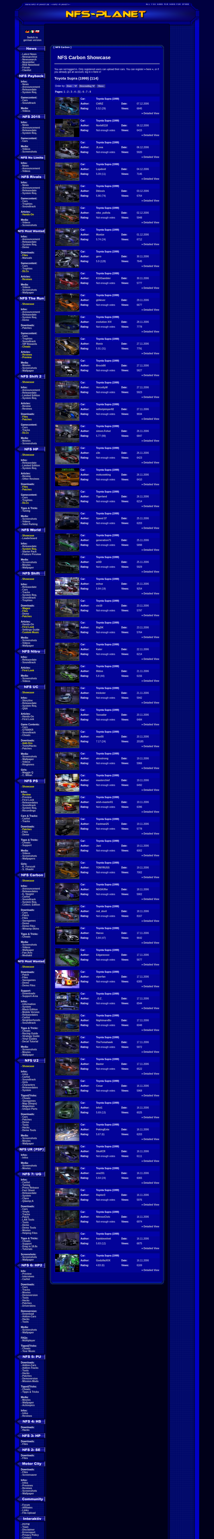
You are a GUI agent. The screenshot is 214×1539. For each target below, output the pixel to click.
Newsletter (28, 62)
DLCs (25, 271)
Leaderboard (29, 538)
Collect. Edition (31, 904)
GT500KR (27, 730)
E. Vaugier (28, 894)
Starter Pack (29, 551)
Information (29, 1004)
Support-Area (30, 996)
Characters (28, 1085)
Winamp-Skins (30, 928)
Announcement (31, 87)
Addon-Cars (29, 1316)
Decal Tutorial (30, 1041)
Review (26, 406)
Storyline (27, 700)
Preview (27, 357)
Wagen (26, 608)
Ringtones (28, 764)
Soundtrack (29, 103)
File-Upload (28, 1513)
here (148, 69)
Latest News (29, 54)
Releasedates (30, 802)
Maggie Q (27, 772)
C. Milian (27, 775)
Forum (26, 67)
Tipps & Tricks (30, 1392)
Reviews (27, 279)
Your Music (28, 1351)
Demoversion (30, 1295)
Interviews (28, 1276)
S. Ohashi (27, 869)
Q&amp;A (27, 1201)
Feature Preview (31, 554)
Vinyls (25, 1211)
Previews (27, 1485)
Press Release (30, 1187)
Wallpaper (28, 292)
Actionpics (28, 1405)
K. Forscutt (28, 866)
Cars (25, 100)
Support (27, 845)
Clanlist (26, 70)
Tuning (26, 511)
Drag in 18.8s (29, 1246)
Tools (25, 1125)
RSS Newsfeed (30, 65)
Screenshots (29, 151)
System (26, 1006)
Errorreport (28, 1532)
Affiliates (27, 1507)
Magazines (28, 1106)
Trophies (27, 203)
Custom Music (30, 632)
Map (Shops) (29, 1103)
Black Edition (30, 1009)
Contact (26, 1537)
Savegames (29, 920)
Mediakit (27, 955)
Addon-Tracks (30, 1368)
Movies (26, 365)
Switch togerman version (32, 38)
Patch (25, 915)
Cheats (26, 346)
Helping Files (29, 1233)
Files (25, 255)
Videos (26, 111)
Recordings (29, 810)
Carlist (26, 818)
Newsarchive (29, 57)
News (25, 84)
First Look (28, 627)
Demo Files (28, 926)
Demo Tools (29, 1130)
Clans (25, 1198)
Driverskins (28, 1305)
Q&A (25, 708)
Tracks (26, 430)
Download (28, 1313)
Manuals (27, 258)
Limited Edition (31, 395)
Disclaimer (28, 1529)
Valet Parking (30, 524)
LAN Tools (28, 1219)
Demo (25, 247)
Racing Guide (30, 1033)
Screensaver (29, 1475)
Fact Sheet (28, 1190)
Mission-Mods (30, 1381)
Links (25, 1510)
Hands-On (28, 214)
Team (25, 1527)
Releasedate (29, 89)
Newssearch (29, 59)
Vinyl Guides (29, 1038)
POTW (26, 1524)
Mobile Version (31, 1012)
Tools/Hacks (29, 746)
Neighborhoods (31, 1020)
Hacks (25, 1127)
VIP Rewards (29, 344)
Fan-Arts (27, 952)
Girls (25, 1082)
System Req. (29, 92)
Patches (27, 328)
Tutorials (27, 1249)
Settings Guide (31, 629)
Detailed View (151, 113)
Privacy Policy (30, 1535)
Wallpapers (28, 858)
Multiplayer (28, 1340)
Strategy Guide (31, 1036)
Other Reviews (30, 479)
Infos (25, 1074)
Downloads (28, 993)
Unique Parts (29, 1109)
